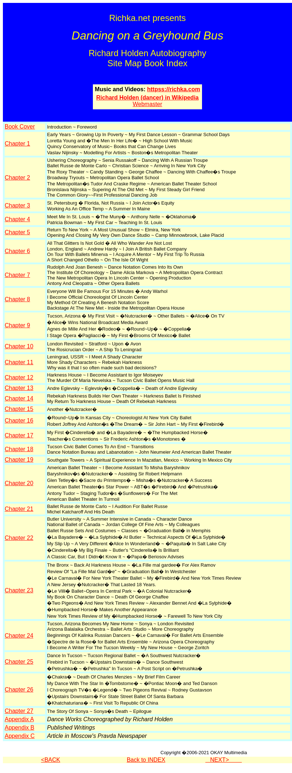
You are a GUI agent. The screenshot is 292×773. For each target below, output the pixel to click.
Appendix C (20, 736)
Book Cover (20, 126)
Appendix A (19, 719)
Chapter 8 (17, 299)
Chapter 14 (19, 398)
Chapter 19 (19, 460)
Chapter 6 (17, 251)
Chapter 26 (19, 689)
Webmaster (147, 104)
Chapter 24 (19, 636)
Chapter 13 (19, 388)
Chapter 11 (19, 362)
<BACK (50, 760)
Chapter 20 (19, 483)
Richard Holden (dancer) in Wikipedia (147, 97)
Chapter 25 (19, 662)
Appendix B (19, 727)
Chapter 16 (19, 420)
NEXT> (223, 760)
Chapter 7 (17, 275)
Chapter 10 (19, 346)
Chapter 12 (19, 377)
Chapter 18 (19, 449)
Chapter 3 (17, 205)
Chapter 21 (19, 509)
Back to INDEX (146, 760)
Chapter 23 (19, 590)
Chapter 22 (19, 538)
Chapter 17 (19, 435)
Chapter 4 (17, 219)
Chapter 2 (17, 178)
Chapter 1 (17, 143)
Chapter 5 (17, 232)
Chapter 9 (17, 325)
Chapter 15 (19, 409)
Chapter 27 (19, 711)
